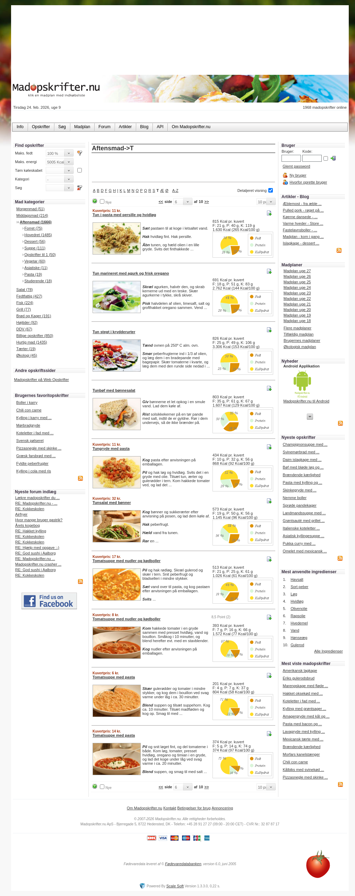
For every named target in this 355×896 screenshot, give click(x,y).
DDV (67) (24, 329)
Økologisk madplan (300, 347)
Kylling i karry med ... (34, 418)
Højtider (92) (26, 322)
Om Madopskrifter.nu (144, 808)
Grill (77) (23, 309)
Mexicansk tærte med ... (303, 739)
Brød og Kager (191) (33, 316)
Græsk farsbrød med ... (36, 456)
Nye (108, 202)
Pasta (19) (33, 274)
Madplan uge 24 (297, 287)
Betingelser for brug (193, 808)
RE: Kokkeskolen (29, 509)
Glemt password (296, 166)
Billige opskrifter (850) (34, 336)
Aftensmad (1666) (36, 222)
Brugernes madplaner (302, 340)
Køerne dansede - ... (300, 217)
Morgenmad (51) (30, 209)
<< (161, 201)
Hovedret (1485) (38, 235)
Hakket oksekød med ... (303, 693)
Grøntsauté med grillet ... (304, 520)
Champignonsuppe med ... (305, 444)
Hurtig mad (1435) (31, 342)
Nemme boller (294, 498)
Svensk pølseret (30, 440)
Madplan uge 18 (297, 321)
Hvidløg (297, 601)
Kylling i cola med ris (33, 471)
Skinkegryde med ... (300, 490)
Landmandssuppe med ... (304, 513)
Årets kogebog (27, 525)
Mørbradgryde (28, 425)
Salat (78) (24, 289)
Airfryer (21, 514)
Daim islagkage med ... (302, 460)
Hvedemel (299, 623)
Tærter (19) (26, 349)
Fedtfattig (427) (29, 296)
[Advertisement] (183, 168)
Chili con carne (29, 410)
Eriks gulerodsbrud (298, 678)
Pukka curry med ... (299, 543)
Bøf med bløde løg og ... (303, 467)
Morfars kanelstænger (301, 754)
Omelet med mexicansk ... (305, 551)
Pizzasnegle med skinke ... (38, 448)
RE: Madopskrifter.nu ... (35, 559)
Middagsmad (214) (32, 215)
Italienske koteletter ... (301, 528)
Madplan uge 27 (297, 271)
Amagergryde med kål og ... (306, 716)
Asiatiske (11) (35, 268)
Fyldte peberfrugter (32, 463)
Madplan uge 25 (297, 282)
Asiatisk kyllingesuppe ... (303, 536)
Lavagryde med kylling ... (304, 731)
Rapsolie (298, 616)
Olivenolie (299, 608)
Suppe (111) (34, 248)
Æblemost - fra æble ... (302, 204)
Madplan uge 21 (297, 304)
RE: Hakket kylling (30, 531)
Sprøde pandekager (300, 505)
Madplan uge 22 (297, 298)
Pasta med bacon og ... (302, 724)
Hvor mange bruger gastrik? (38, 520)
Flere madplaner (297, 328)
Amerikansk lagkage (300, 670)
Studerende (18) (38, 281)
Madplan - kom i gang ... (303, 236)
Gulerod (297, 645)
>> (207, 201)
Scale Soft (175, 886)
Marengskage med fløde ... (305, 686)
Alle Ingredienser (328, 651)
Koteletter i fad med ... (35, 433)
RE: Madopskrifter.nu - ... (36, 503)
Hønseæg (299, 638)
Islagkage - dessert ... (301, 243)
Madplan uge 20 (297, 310)
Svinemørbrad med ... (301, 452)
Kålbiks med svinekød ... (303, 770)
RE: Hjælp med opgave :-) (37, 547)
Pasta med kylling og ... (302, 482)
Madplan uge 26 (297, 276)
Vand (295, 630)
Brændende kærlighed (302, 475)
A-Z (175, 190)
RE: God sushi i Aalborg (35, 553)
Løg (294, 594)
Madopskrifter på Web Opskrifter (41, 380)
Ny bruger (297, 175)
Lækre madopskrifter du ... (37, 498)
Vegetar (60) (34, 261)
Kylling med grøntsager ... (304, 709)
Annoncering (222, 808)
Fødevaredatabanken (183, 864)
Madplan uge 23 (297, 293)
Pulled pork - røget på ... (303, 210)
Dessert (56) (34, 241)
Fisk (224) (24, 303)
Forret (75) (33, 228)
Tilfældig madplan (298, 334)
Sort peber (299, 587)
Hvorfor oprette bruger (308, 182)
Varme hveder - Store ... (303, 223)
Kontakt (169, 808)
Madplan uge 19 (297, 315)
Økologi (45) (26, 355)
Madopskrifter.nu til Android (306, 401)
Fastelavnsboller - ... (300, 230)
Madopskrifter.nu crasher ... (38, 564)
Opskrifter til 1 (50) (39, 254)
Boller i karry (26, 402)
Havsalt (297, 579)
